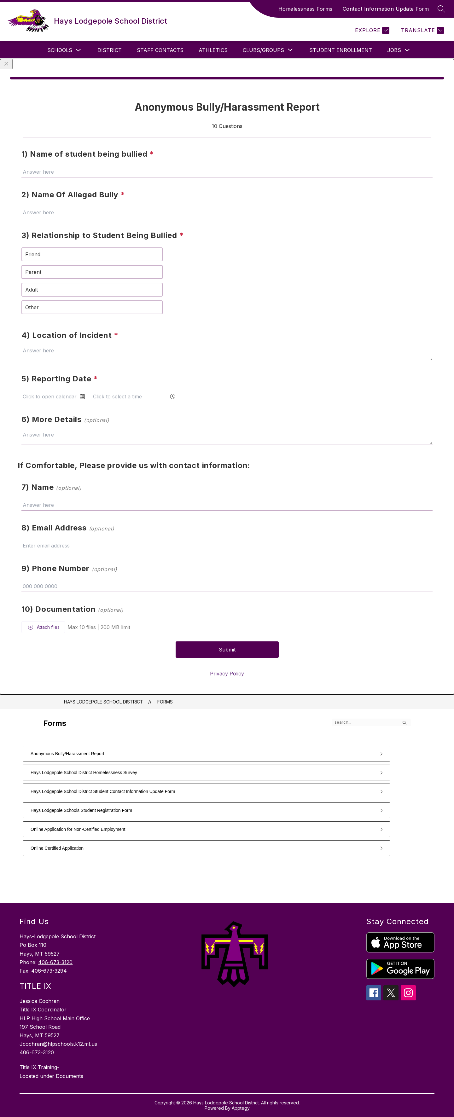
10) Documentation (72, 609)
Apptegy (241, 1108)
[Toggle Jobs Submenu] (407, 50)
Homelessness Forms (305, 9)
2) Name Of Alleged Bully (73, 194)
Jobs (394, 50)
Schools (59, 50)
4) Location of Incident (70, 335)
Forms (165, 701)
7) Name (51, 487)
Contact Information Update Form (386, 9)
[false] (371, 722)
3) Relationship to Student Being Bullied (102, 235)
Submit (227, 649)
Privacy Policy (227, 673)
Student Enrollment (340, 50)
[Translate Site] (421, 30)
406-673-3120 (55, 962)
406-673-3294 (49, 971)
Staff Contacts (160, 50)
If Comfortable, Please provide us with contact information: (134, 465)
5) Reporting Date (59, 378)
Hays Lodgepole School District (103, 701)
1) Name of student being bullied (87, 154)
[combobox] (135, 396)
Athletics (213, 50)
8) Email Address (67, 527)
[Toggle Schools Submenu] (78, 50)
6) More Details (65, 419)
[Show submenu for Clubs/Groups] (263, 50)
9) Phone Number (69, 568)
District (109, 50)
